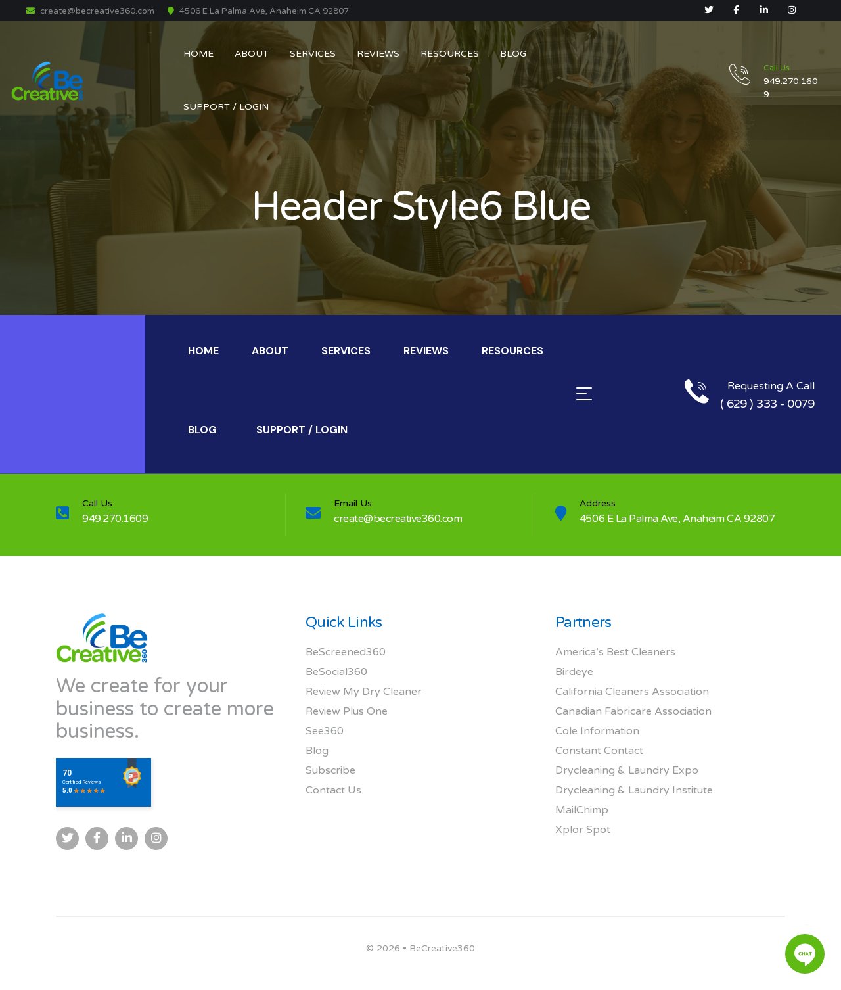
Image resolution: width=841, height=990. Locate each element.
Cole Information (597, 731)
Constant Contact (599, 750)
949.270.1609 (115, 518)
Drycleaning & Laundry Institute (634, 790)
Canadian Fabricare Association (633, 711)
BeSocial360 (336, 671)
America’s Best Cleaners (615, 652)
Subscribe (330, 770)
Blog (317, 750)
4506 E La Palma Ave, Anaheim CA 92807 (677, 518)
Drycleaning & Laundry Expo (626, 770)
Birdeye (574, 671)
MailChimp (581, 809)
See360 (325, 731)
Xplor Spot (582, 829)
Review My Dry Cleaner (364, 691)
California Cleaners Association (632, 691)
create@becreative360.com (90, 11)
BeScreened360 (346, 652)
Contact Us (333, 790)
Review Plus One (347, 711)
